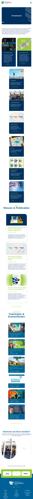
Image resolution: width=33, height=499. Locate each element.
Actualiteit (5, 493)
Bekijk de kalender (15, 86)
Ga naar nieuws (14, 154)
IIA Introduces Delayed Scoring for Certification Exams (15, 258)
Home (5, 492)
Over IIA (5, 498)
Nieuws (16, 492)
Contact (16, 493)
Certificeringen (5, 497)
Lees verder (23, 63)
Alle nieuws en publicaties (16, 306)
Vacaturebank (16, 494)
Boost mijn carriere (15, 131)
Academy (5, 494)
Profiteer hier (7, 64)
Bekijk (13, 200)
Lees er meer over (15, 108)
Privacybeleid (27, 494)
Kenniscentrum (5, 496)
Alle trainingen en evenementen (16, 423)
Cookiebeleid (28, 495)
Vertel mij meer (24, 449)
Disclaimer (27, 493)
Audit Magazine (16, 495)
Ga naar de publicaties (16, 177)
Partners (16, 496)
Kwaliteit (5, 495)
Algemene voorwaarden (27, 492)
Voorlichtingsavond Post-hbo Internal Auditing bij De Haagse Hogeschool (17, 229)
